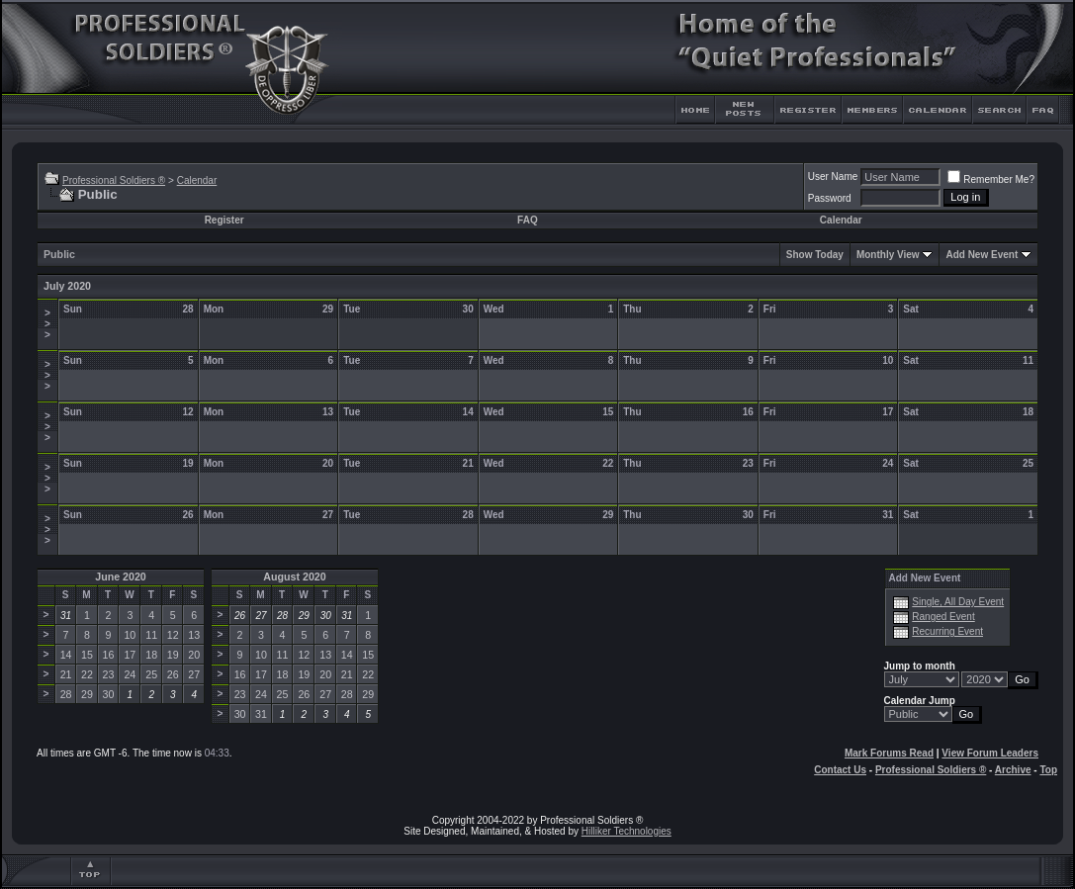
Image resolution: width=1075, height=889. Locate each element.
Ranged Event (943, 616)
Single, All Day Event (958, 601)
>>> (47, 324)
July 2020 (67, 286)
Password (829, 198)
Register (224, 220)
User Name (833, 176)
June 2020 (120, 576)
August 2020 (294, 576)
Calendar (197, 180)
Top (1048, 769)
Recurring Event (947, 631)
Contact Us (840, 769)
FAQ (527, 220)
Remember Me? (990, 179)
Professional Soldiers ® (113, 180)
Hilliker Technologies (627, 831)
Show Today (815, 254)
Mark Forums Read (889, 753)
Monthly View (888, 254)
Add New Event (981, 254)
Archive (1013, 769)
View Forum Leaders (989, 753)
